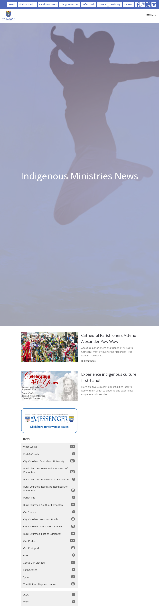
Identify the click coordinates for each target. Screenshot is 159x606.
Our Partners (49, 541)
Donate (102, 4)
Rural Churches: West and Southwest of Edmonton (49, 470)
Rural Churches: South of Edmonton (49, 504)
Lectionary (115, 4)
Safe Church (88, 4)
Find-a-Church (27, 4)
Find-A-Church (49, 454)
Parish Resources (48, 4)
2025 (49, 602)
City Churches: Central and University (49, 461)
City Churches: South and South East (49, 526)
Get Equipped (49, 548)
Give (49, 555)
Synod (49, 577)
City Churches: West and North (49, 519)
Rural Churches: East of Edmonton (49, 533)
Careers (128, 4)
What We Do (49, 446)
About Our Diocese (49, 562)
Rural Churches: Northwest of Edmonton (49, 479)
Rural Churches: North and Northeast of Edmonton (49, 488)
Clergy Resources (69, 4)
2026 (49, 594)
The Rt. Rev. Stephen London (49, 584)
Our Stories (49, 512)
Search (12, 4)
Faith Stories (49, 569)
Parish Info (49, 497)
